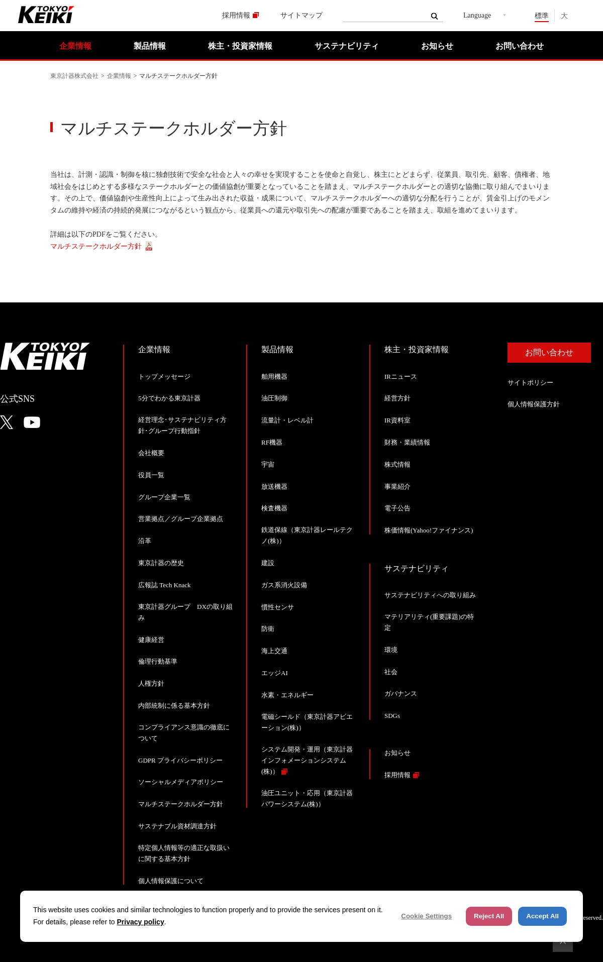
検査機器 (274, 508)
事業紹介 (397, 486)
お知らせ (437, 46)
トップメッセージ (164, 376)
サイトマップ (301, 15)
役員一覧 (151, 475)
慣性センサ (277, 607)
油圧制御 (274, 398)
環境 (390, 650)
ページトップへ (563, 942)
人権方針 (151, 683)
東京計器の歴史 (161, 563)
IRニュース (400, 376)
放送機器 (274, 486)
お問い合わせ (519, 46)
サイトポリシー (530, 382)
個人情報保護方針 (534, 404)
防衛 (267, 628)
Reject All (489, 916)
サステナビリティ (347, 46)
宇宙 (267, 464)
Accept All (542, 916)
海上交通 (274, 651)
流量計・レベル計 (287, 420)
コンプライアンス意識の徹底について (184, 732)
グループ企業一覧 (164, 497)
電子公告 (397, 508)
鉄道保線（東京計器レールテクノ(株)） (307, 535)
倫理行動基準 (157, 661)
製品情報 (150, 46)
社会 (390, 672)
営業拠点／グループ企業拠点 (180, 518)
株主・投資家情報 (240, 46)
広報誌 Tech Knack (164, 585)
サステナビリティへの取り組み (430, 595)
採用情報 (236, 15)
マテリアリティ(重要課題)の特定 (429, 622)
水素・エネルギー (287, 695)
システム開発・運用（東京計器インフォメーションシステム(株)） (307, 760)
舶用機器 (274, 376)
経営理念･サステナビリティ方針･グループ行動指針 (182, 425)
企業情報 (75, 46)
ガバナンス (400, 693)
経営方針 (397, 398)
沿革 (144, 541)
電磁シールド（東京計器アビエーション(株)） (307, 722)
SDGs (392, 715)
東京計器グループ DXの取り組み (185, 612)
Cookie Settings (426, 916)
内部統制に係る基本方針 (174, 705)
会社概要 (151, 453)
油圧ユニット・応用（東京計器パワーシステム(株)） (307, 798)
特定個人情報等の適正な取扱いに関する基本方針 (184, 853)
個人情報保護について (171, 881)
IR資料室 (397, 420)
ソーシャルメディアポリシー (180, 782)
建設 (267, 563)
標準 (542, 16)
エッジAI (274, 673)
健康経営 (151, 640)
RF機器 (271, 442)
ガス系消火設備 (284, 585)
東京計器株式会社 (74, 75)
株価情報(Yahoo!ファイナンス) (428, 530)
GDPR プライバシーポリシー (180, 760)
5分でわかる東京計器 (169, 398)
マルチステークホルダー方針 (96, 246)
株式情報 (397, 464)
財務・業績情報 (407, 442)
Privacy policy (140, 922)
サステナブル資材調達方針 (177, 826)
